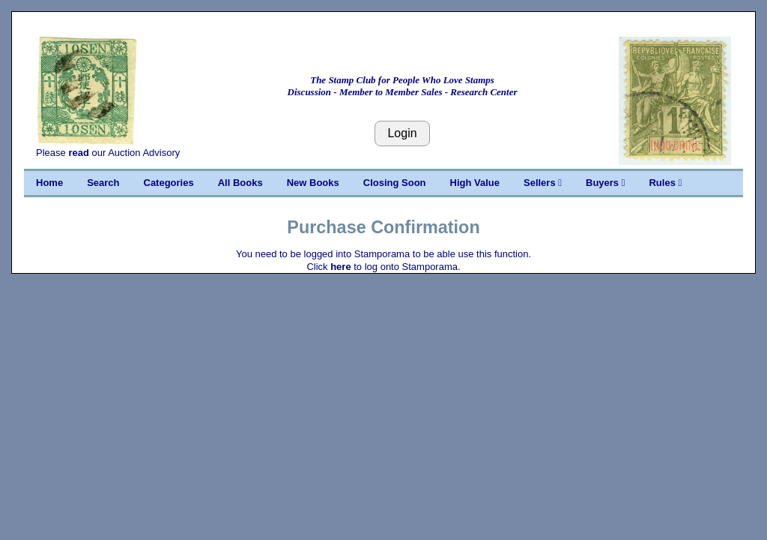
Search (103, 182)
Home (49, 182)
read (78, 152)
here (340, 266)
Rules (665, 182)
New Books (313, 182)
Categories (169, 182)
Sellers (543, 182)
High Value (475, 182)
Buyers (605, 182)
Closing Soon (394, 182)
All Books (240, 182)
